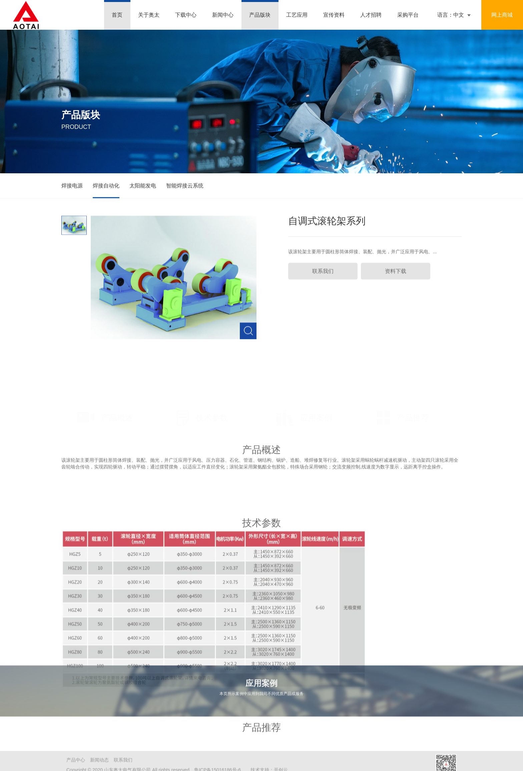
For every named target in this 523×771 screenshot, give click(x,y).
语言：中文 (450, 15)
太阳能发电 (142, 187)
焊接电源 (72, 187)
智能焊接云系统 (184, 187)
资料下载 (395, 277)
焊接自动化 (106, 187)
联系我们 (323, 277)
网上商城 (502, 15)
